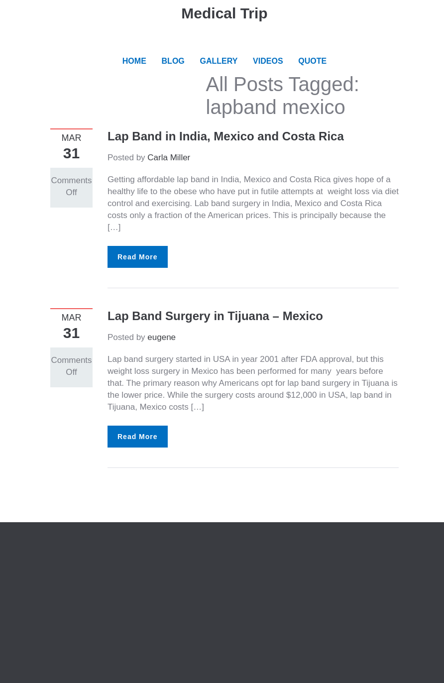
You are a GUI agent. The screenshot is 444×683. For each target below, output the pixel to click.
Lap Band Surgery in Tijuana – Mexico (215, 316)
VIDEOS (268, 61)
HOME (134, 61)
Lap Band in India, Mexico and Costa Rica (226, 136)
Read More (137, 257)
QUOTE (312, 61)
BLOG (173, 61)
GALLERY (219, 61)
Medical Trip (224, 13)
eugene (161, 337)
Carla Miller (168, 157)
